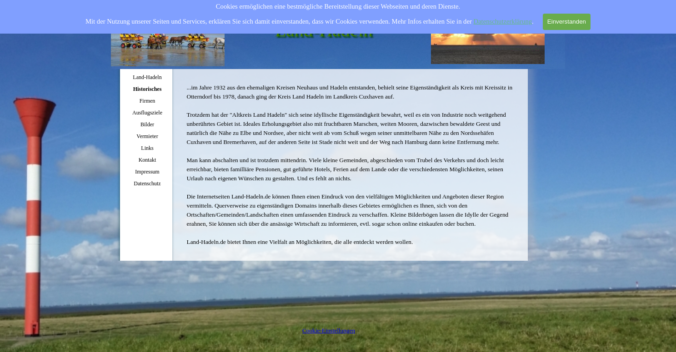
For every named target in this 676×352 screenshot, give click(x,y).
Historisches (147, 89)
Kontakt (147, 160)
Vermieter (147, 136)
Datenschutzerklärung (503, 19)
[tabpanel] (352, 165)
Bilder (147, 124)
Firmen (147, 101)
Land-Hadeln (147, 77)
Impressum (147, 172)
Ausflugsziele (147, 112)
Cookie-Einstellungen (328, 330)
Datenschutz (147, 183)
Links (147, 148)
